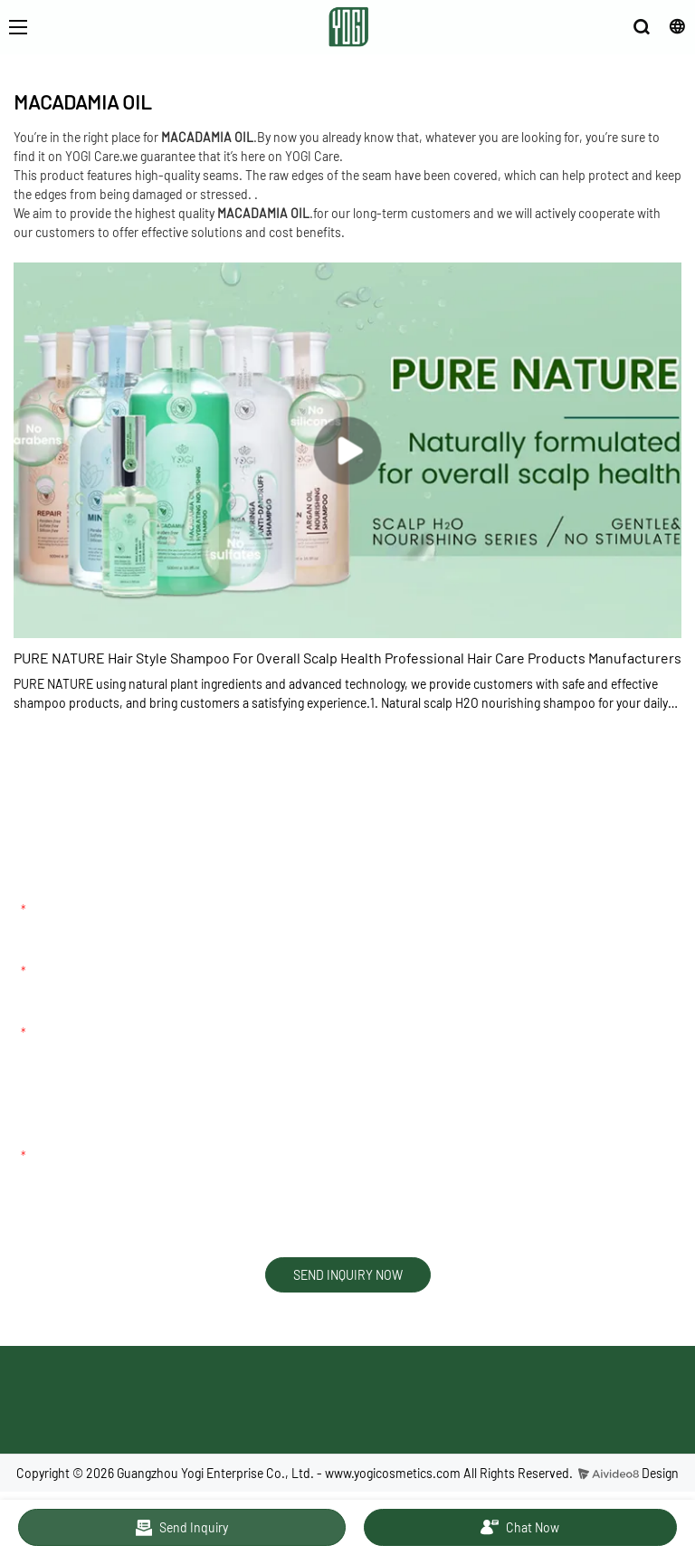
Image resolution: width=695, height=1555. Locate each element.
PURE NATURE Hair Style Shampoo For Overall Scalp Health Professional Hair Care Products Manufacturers (347, 657)
